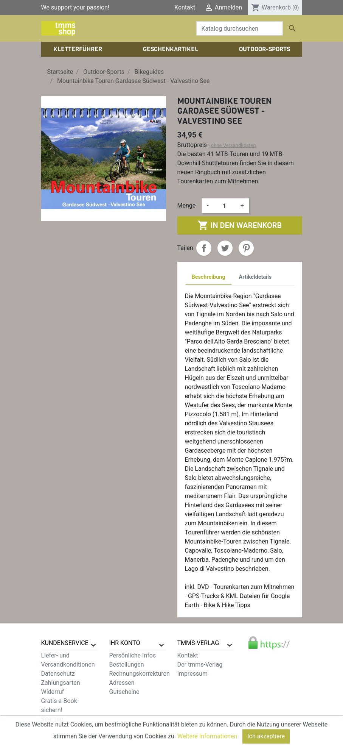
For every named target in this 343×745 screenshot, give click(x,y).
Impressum (192, 673)
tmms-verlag (198, 643)
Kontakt (184, 7)
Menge (186, 205)
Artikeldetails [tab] (255, 277)
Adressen (122, 682)
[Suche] (239, 28)
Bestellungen (126, 664)
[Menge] (224, 205)
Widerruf (52, 691)
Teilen (203, 248)
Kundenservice (64, 643)
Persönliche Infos (132, 655)
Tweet (225, 248)
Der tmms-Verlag (200, 664)
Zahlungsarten (60, 682)
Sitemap (52, 719)
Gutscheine (124, 691)
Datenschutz (58, 673)
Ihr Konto (124, 643)
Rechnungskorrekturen (139, 673)
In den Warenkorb (239, 225)
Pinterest (246, 248)
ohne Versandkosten (233, 145)
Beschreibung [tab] (208, 277)
